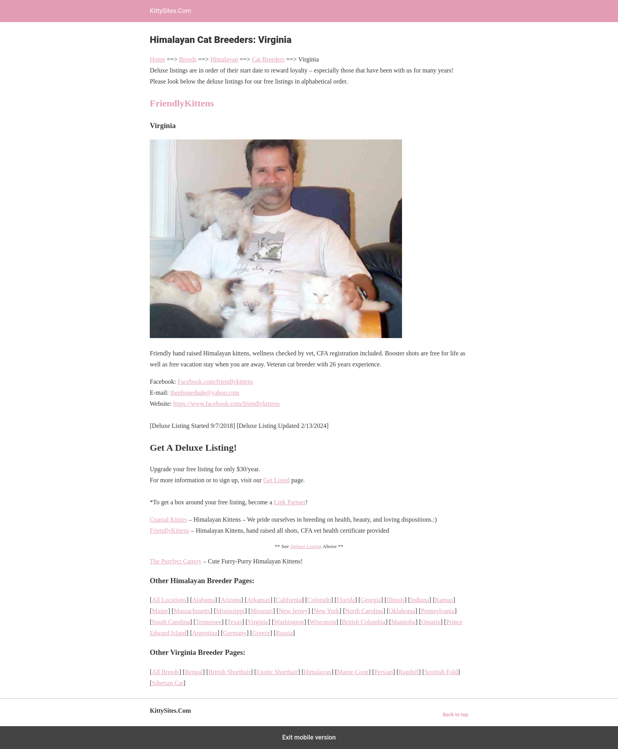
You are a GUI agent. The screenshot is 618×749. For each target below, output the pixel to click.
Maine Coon (353, 672)
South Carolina (171, 622)
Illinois (395, 600)
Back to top (455, 714)
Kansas (444, 600)
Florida (346, 600)
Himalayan (224, 59)
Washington (289, 622)
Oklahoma (402, 611)
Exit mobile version (309, 737)
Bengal (194, 672)
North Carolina (364, 611)
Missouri (262, 611)
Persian (383, 672)
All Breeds (165, 672)
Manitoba (403, 622)
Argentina (205, 633)
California (289, 600)
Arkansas (258, 600)
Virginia (258, 622)
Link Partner (289, 502)
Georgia (371, 600)
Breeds (187, 59)
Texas (234, 622)
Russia (284, 633)
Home (157, 59)
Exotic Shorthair (277, 672)
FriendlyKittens (182, 103)
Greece (261, 633)
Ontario (431, 622)
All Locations (169, 600)
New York (326, 611)
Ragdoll (408, 672)
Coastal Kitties (168, 519)
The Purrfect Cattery (176, 561)
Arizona (231, 600)
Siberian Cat (167, 683)
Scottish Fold (441, 672)
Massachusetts (192, 611)
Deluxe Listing (306, 546)
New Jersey (293, 611)
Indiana (419, 600)
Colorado (319, 600)
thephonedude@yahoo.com (204, 392)
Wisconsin (323, 622)
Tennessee (208, 622)
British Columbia (363, 622)
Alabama (203, 600)
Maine (160, 611)
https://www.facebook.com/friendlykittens (226, 403)
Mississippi (230, 611)
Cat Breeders (268, 59)
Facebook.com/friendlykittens (215, 381)
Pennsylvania (437, 611)
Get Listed (276, 480)
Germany (235, 633)
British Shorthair (229, 672)
